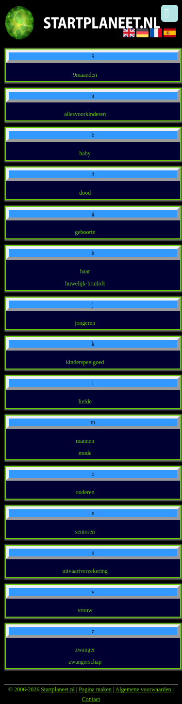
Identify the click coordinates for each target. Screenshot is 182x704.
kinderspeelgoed (85, 362)
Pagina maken (95, 689)
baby (85, 153)
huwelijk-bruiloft (85, 283)
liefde (85, 401)
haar (85, 271)
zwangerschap (84, 661)
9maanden (85, 74)
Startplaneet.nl (58, 689)
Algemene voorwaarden (143, 689)
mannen (85, 440)
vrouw (85, 610)
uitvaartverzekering (85, 571)
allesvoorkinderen (85, 114)
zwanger (85, 649)
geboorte (85, 232)
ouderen (85, 492)
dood (85, 192)
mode (85, 453)
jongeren (85, 322)
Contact (91, 699)
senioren (85, 531)
